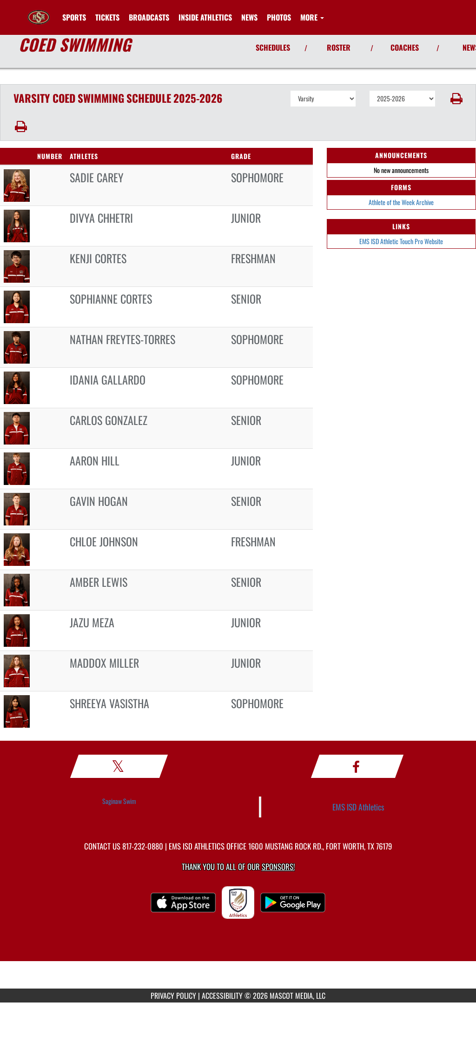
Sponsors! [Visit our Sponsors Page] (278, 866)
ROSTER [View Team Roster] (338, 47)
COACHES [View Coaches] (404, 47)
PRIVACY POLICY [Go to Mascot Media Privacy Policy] (173, 995)
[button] (455, 98)
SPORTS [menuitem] (74, 17)
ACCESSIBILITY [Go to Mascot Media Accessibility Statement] (222, 995)
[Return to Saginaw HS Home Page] (39, 11)
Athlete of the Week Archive (401, 202)
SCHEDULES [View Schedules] (273, 47)
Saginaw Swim (119, 801)
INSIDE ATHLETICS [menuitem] (205, 17)
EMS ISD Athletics (358, 807)
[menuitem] (107, 17)
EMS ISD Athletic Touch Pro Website (401, 241)
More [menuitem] (312, 17)
